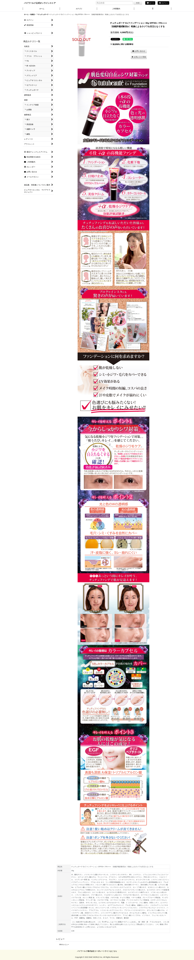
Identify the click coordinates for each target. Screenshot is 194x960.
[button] (152, 8)
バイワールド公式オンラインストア (40, 3)
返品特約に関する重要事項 (122, 44)
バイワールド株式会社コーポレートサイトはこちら (97, 951)
